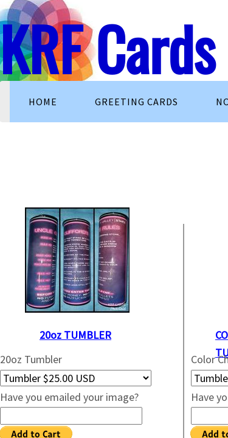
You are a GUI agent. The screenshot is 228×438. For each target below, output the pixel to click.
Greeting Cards (136, 102)
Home (43, 102)
